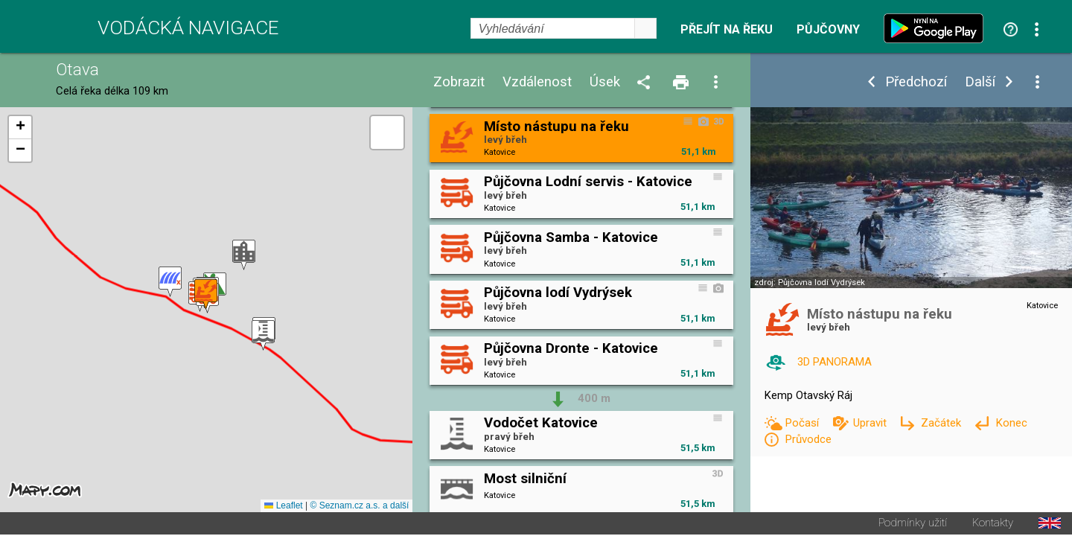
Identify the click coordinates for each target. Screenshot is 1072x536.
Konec (1011, 423)
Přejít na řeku (726, 30)
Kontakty (992, 524)
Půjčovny (828, 30)
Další (980, 82)
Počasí (803, 423)
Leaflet (283, 507)
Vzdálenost (537, 82)
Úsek (605, 82)
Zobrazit (459, 82)
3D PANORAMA (834, 361)
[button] (243, 255)
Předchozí (916, 82)
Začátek (942, 423)
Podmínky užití (912, 524)
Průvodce (808, 439)
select (645, 28)
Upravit (871, 423)
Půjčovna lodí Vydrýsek (821, 282)
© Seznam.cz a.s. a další (359, 507)
